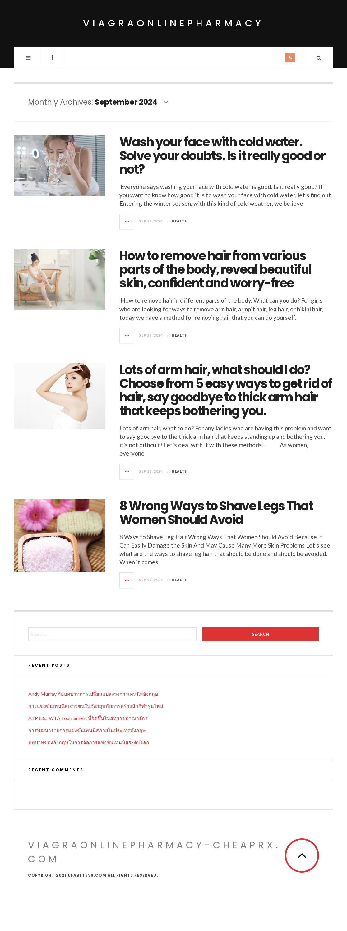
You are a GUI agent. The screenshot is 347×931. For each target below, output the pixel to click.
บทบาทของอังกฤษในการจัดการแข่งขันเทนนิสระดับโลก (88, 742)
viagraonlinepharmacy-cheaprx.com (154, 852)
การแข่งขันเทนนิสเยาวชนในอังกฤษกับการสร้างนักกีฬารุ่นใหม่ (95, 706)
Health (180, 221)
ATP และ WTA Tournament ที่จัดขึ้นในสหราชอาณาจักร (88, 718)
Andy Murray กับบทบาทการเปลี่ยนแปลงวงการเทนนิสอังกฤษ (93, 694)
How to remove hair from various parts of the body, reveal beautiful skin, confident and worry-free (215, 269)
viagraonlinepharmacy (173, 23)
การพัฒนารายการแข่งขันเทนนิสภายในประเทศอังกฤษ (87, 730)
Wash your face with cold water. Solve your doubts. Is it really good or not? (222, 155)
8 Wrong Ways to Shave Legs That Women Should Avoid (216, 512)
